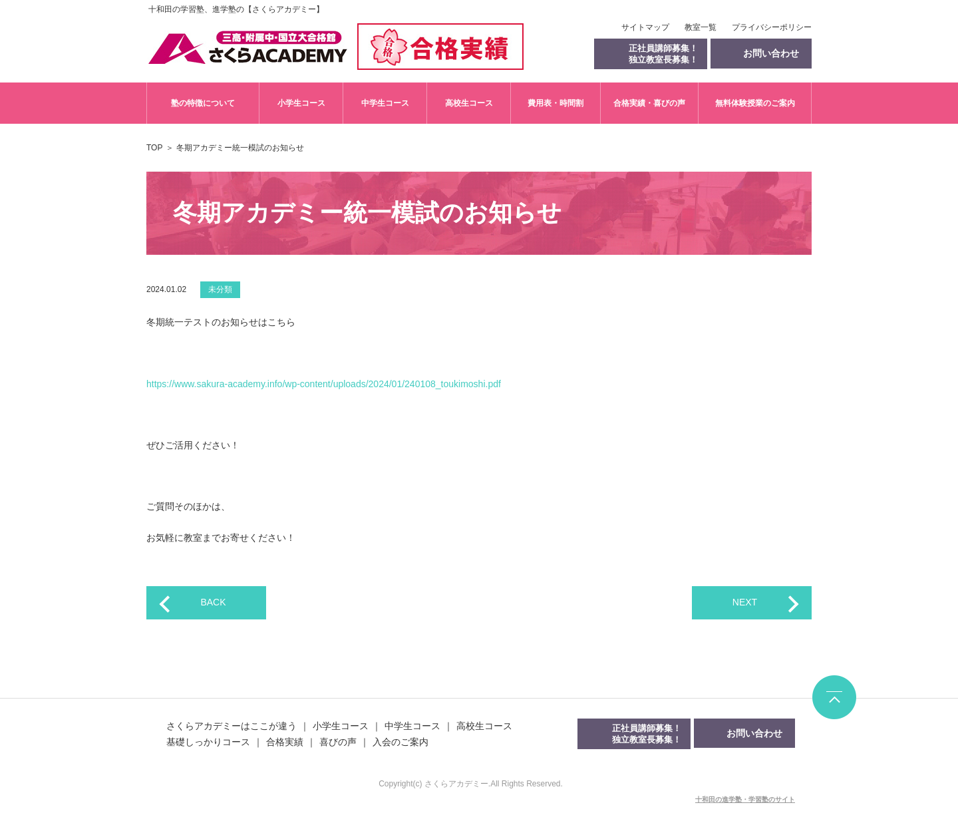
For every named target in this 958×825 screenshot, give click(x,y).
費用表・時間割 (555, 103)
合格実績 (284, 742)
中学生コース (385, 103)
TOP (154, 147)
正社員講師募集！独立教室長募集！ (663, 54)
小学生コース (301, 103)
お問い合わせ (754, 733)
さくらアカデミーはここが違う (231, 726)
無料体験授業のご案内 (755, 103)
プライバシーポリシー (772, 27)
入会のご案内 (400, 742)
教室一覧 (701, 27)
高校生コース (469, 103)
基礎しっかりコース (208, 742)
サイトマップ (645, 27)
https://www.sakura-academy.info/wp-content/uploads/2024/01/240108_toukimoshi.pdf (323, 384)
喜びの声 (338, 742)
